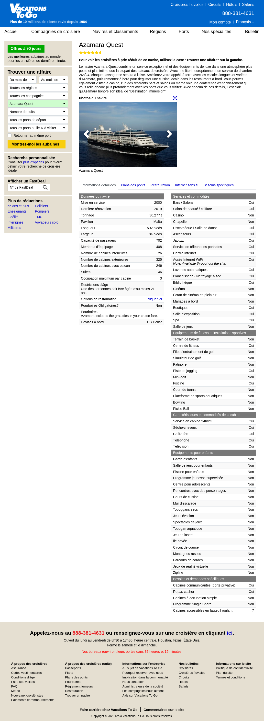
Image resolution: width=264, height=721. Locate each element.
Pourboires (72, 682)
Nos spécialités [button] (216, 31)
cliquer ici (155, 299)
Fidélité (13, 217)
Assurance (18, 668)
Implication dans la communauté (145, 677)
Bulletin (252, 31)
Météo (15, 691)
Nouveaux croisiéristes (27, 695)
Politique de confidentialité (234, 668)
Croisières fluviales (187, 4)
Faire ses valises (23, 682)
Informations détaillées (99, 185)
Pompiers (42, 211)
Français (244, 22)
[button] (86, 134)
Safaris (248, 4)
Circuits (214, 4)
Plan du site (224, 673)
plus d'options (33, 162)
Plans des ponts (133, 185)
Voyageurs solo (46, 222)
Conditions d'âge (23, 677)
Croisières (186, 668)
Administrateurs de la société (142, 686)
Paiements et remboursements (33, 700)
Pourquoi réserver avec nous (142, 673)
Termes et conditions (230, 677)
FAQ (14, 686)
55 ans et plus (18, 206)
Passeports (73, 668)
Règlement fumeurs (79, 686)
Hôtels (231, 4)
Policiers (41, 206)
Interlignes (15, 222)
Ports (184, 31)
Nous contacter (133, 682)
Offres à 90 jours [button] (26, 48)
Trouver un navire (77, 695)
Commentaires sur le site (163, 710)
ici (229, 633)
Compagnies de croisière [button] (55, 31)
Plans (69, 673)
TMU (38, 217)
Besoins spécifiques (218, 185)
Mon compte (220, 22)
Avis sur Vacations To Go (140, 695)
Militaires (14, 228)
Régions (158, 31)
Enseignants (17, 211)
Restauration (160, 185)
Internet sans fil (186, 185)
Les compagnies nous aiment (143, 691)
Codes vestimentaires (26, 673)
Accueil (11, 31)
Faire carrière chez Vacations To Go (108, 710)
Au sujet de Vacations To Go (142, 668)
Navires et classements (115, 31)
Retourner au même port (32, 135)
